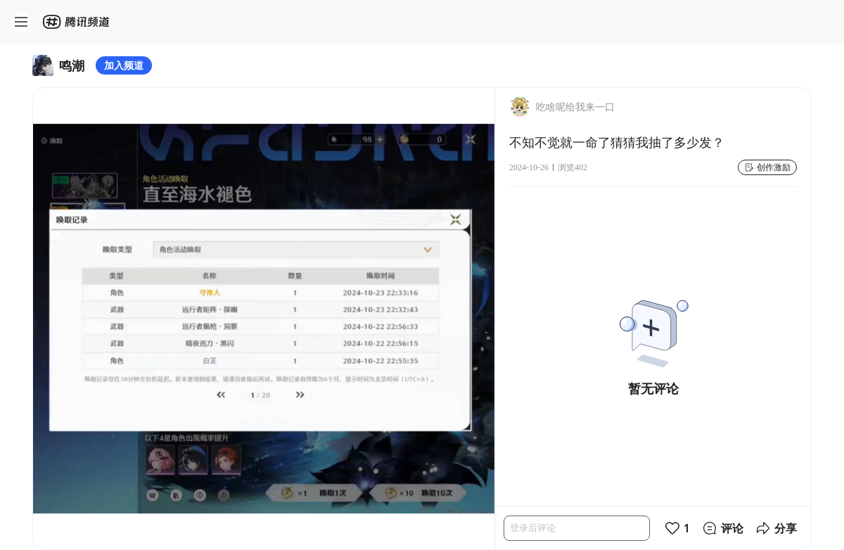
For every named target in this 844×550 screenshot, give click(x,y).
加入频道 (123, 65)
